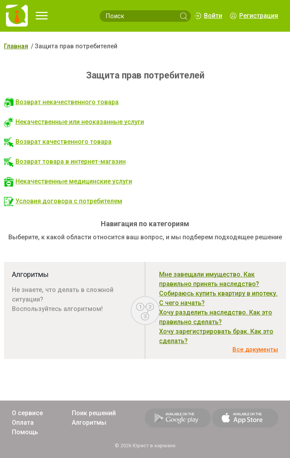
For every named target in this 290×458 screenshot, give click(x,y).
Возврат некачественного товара (61, 102)
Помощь (25, 432)
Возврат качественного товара (57, 141)
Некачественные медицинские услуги (68, 181)
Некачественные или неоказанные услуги (74, 122)
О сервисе (27, 413)
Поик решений (94, 413)
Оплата (23, 422)
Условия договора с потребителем (63, 201)
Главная (16, 46)
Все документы (255, 349)
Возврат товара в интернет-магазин (65, 161)
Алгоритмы (89, 422)
